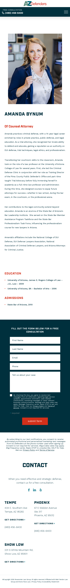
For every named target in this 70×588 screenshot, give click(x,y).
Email (15, 358)
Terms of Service (46, 450)
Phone (15, 366)
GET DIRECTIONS (15, 519)
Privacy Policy (38, 406)
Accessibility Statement (50, 582)
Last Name (17, 349)
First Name (17, 340)
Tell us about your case (23, 375)
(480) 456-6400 (14, 13)
